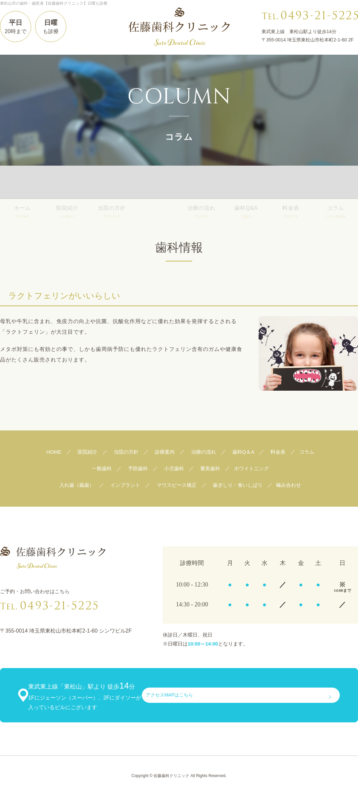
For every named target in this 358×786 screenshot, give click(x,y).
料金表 (290, 183)
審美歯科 (210, 468)
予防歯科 (138, 468)
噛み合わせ (288, 485)
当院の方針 (112, 183)
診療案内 (156, 183)
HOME (53, 452)
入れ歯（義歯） (76, 485)
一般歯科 (102, 468)
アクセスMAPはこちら (290, 690)
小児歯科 (174, 468)
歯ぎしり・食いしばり (238, 485)
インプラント (125, 485)
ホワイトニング (251, 468)
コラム (335, 183)
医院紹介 (67, 183)
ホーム (22, 183)
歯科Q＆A (243, 452)
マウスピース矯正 (177, 485)
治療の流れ (201, 183)
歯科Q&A (246, 183)
